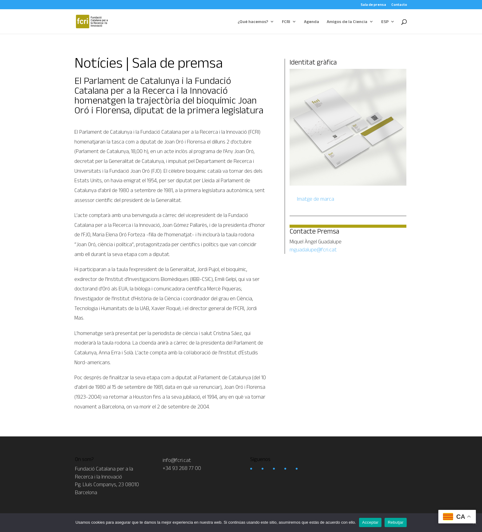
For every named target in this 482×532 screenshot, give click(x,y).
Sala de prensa (373, 4)
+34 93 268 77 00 (182, 468)
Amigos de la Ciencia (347, 21)
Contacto (399, 4)
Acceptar (370, 522)
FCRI (286, 21)
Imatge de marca (315, 199)
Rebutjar (395, 522)
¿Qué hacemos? (253, 21)
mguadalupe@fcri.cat (313, 249)
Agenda (311, 21)
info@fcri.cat (177, 460)
